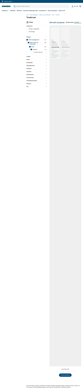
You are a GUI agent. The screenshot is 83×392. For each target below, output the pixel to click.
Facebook (45, 377)
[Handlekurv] (80, 6)
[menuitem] (13, 33)
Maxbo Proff (61, 10)
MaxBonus (19, 10)
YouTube (45, 374)
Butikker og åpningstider (8, 378)
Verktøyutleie (25, 374)
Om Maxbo (4, 376)
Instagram (45, 379)
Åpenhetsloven (66, 379)
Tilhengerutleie (26, 372)
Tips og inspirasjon (52, 10)
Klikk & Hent (25, 379)
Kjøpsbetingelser (67, 374)
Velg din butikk (8, 1)
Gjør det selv (46, 372)
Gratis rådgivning (26, 377)
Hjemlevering (25, 382)
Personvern (66, 377)
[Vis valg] (5, 11)
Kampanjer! (5, 380)
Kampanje (12, 10)
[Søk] (41, 6)
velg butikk (11, 22)
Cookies (65, 382)
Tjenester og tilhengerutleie (30, 10)
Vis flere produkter (53, 341)
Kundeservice (42, 10)
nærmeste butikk (35, 52)
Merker (3, 383)
